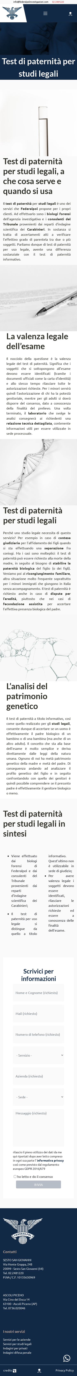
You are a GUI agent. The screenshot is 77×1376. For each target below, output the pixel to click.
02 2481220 (58, 1)
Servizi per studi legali (17, 1344)
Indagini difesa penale (17, 1352)
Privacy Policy (65, 1370)
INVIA (38, 1184)
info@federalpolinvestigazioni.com (30, 1)
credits (9, 1370)
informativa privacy (50, 1160)
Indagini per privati (15, 1348)
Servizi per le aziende (17, 1339)
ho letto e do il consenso (33, 1176)
